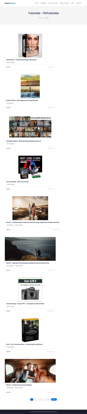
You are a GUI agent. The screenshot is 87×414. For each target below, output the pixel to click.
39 (48, 399)
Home (36, 3)
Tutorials (43, 3)
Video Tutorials (64, 3)
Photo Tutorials (53, 3)
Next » (54, 399)
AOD (72, 3)
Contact (78, 3)
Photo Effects (10, 103)
